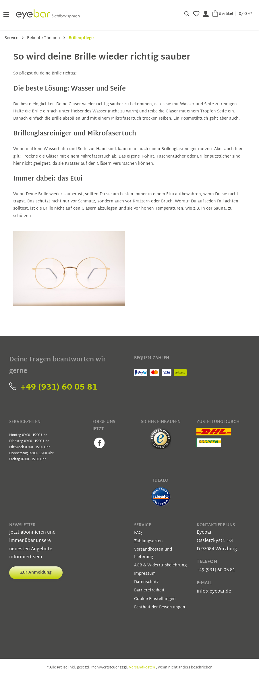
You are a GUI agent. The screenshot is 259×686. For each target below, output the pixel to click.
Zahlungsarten (148, 541)
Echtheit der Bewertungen (159, 607)
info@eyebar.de (214, 591)
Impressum (145, 573)
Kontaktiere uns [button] (216, 525)
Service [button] (142, 525)
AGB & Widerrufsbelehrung (160, 565)
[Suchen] (187, 13)
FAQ (138, 532)
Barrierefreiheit (149, 590)
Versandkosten (142, 667)
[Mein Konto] (205, 13)
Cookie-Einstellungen (155, 599)
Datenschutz (146, 582)
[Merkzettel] (196, 13)
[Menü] (6, 14)
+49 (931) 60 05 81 (53, 387)
